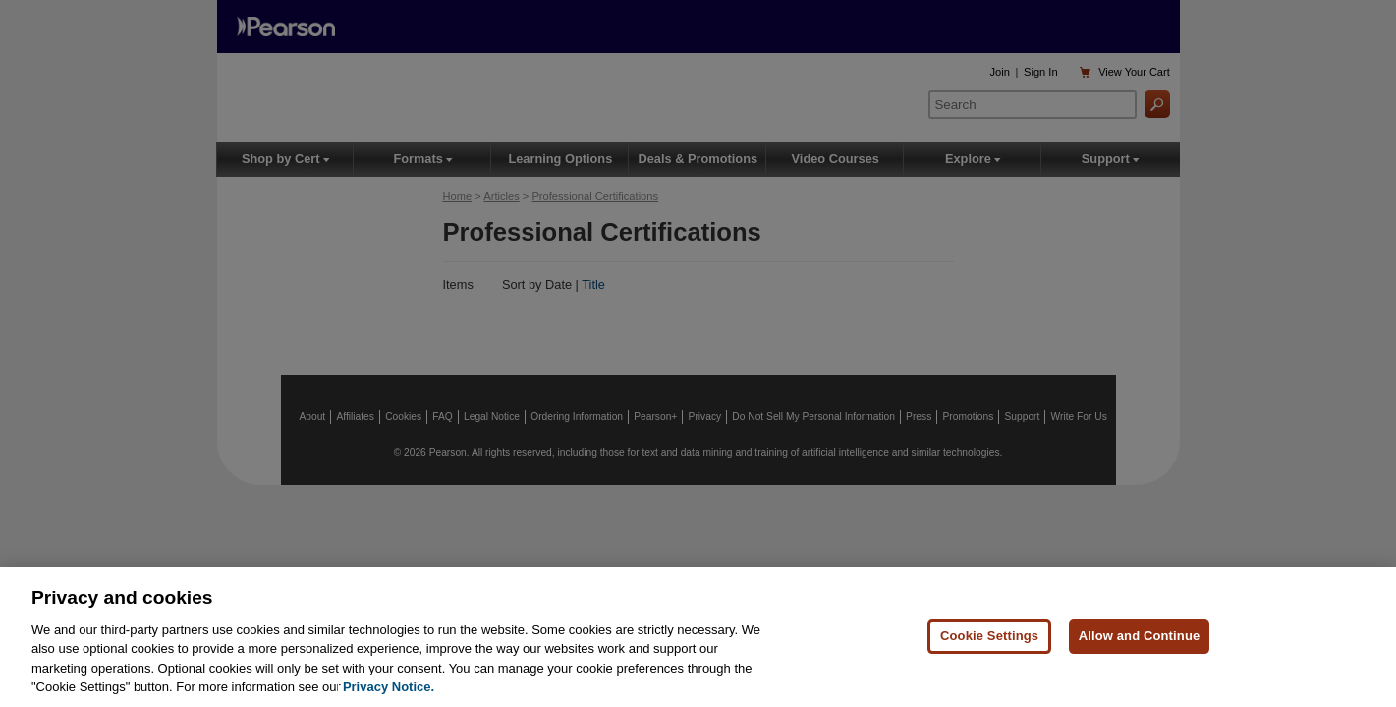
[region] (698, 637)
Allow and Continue (1140, 635)
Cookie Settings (989, 635)
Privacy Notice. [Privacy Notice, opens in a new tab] (388, 687)
